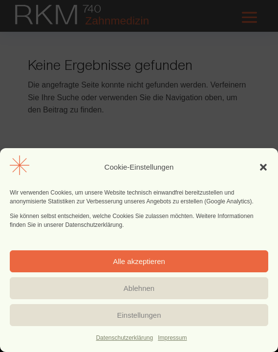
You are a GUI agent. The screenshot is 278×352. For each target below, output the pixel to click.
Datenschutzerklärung (124, 337)
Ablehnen (139, 288)
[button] (263, 167)
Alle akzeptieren (139, 261)
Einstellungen (139, 315)
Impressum (172, 337)
